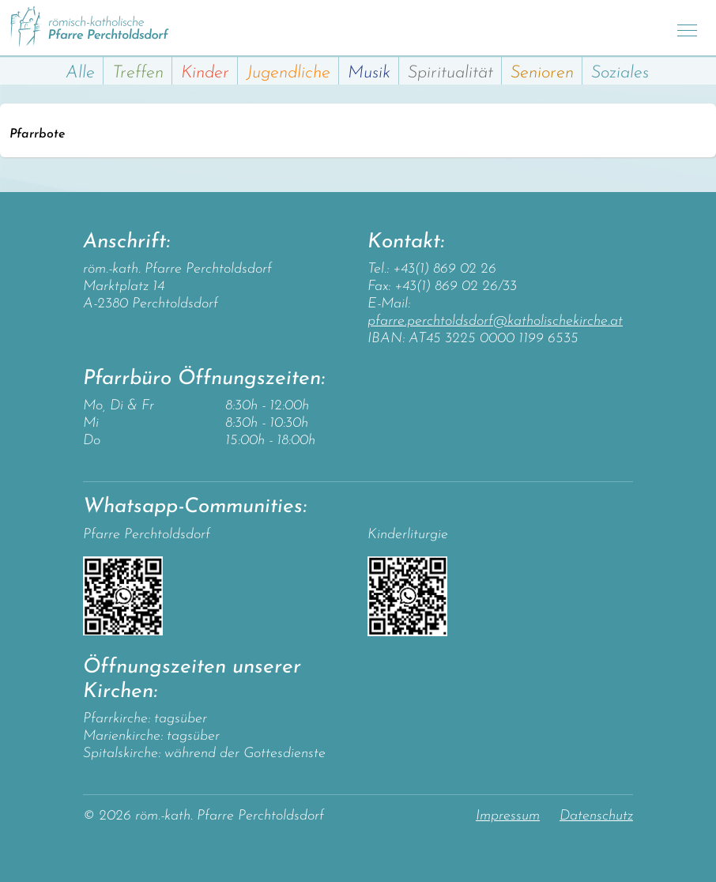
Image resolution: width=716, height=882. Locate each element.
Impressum (508, 816)
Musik (369, 73)
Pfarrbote (37, 134)
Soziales (620, 73)
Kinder (205, 73)
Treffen (138, 73)
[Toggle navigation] (687, 28)
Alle (80, 73)
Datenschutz (596, 816)
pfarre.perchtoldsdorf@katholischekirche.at (495, 321)
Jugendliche (288, 73)
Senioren (542, 73)
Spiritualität (450, 73)
